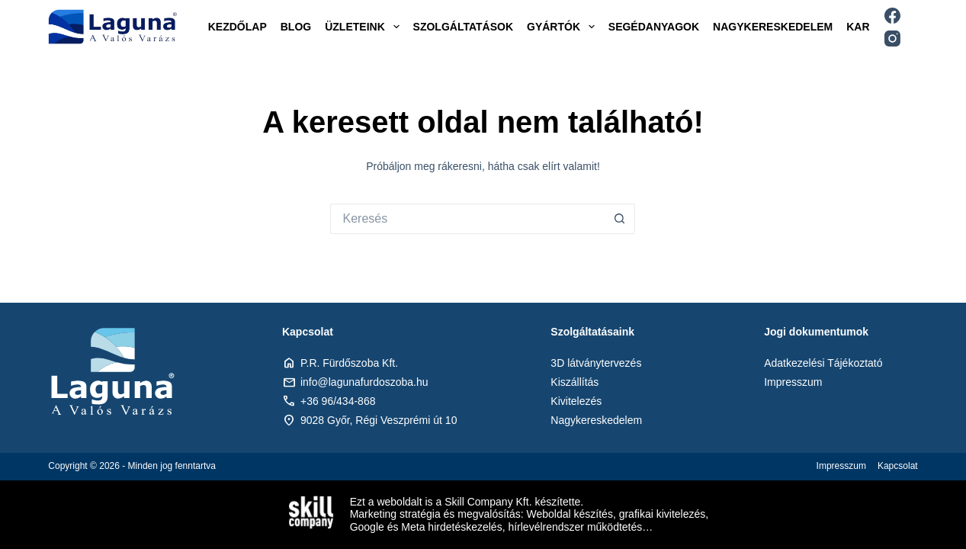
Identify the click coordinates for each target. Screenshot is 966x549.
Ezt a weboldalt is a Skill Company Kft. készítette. (467, 502)
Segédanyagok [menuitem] (653, 27)
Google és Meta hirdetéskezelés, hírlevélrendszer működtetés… (501, 527)
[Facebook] (892, 16)
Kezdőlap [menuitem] (237, 27)
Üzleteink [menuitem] (365, 27)
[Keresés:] (467, 219)
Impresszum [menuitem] (841, 466)
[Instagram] (892, 38)
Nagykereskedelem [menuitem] (773, 27)
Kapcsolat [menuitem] (898, 466)
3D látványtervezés (595, 363)
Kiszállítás (574, 382)
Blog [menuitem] (296, 27)
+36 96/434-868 (337, 401)
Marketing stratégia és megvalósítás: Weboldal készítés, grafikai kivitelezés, (529, 514)
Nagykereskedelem (596, 420)
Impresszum (793, 382)
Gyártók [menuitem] (564, 27)
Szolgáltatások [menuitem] (463, 27)
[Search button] (620, 219)
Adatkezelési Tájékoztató (823, 363)
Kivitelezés (576, 401)
